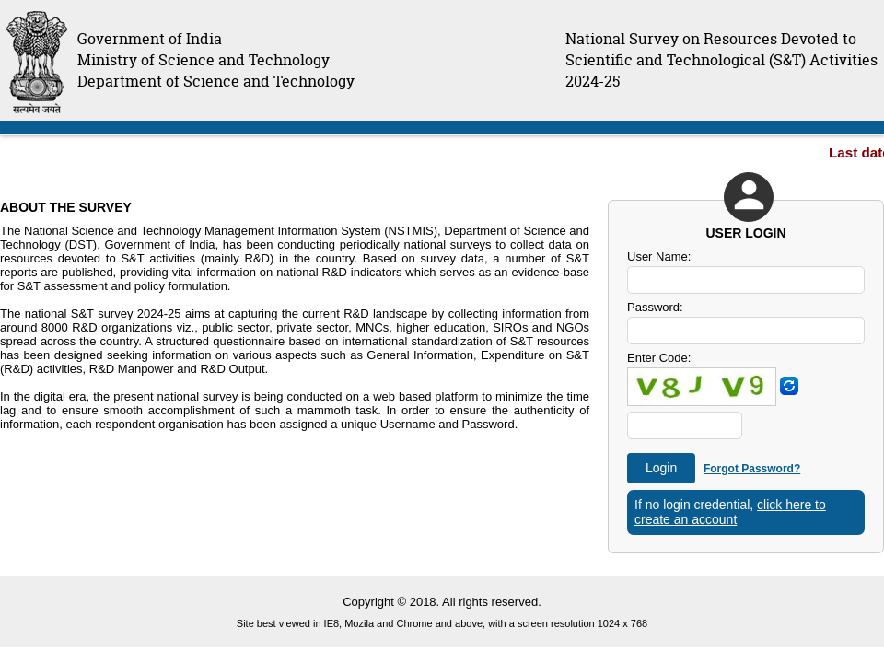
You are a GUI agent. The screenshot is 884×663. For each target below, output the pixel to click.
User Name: (659, 256)
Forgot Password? (752, 468)
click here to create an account (730, 512)
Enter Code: (659, 358)
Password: (655, 307)
